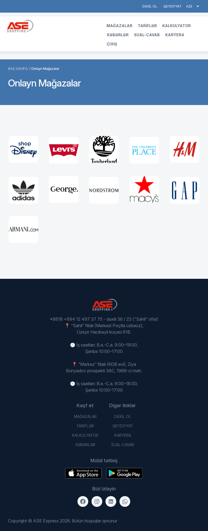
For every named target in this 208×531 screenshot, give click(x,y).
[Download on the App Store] (124, 473)
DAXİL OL (149, 6)
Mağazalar (119, 25)
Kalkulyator (176, 25)
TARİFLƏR (147, 25)
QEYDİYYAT (172, 6)
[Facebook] (82, 501)
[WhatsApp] (124, 501)
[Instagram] (96, 501)
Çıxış (112, 44)
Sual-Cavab (147, 34)
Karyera (174, 34)
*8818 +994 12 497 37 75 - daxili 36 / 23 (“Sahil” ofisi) (104, 319)
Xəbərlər (118, 34)
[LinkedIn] (110, 501)
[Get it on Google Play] (83, 473)
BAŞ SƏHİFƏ (18, 69)
